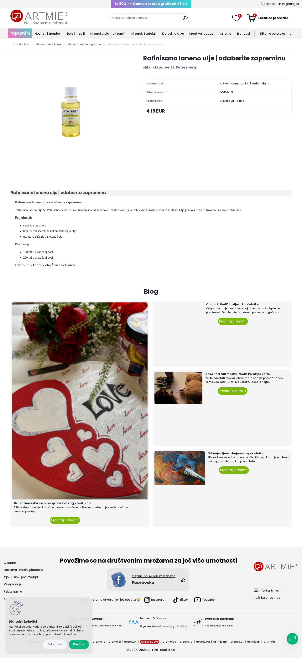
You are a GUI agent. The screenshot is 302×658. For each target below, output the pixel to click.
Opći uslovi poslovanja (21, 577)
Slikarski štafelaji (143, 34)
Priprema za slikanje (48, 44)
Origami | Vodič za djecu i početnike (232, 304)
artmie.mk (220, 642)
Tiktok (180, 600)
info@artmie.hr (270, 591)
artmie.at (237, 642)
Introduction (21, 44)
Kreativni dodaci (201, 34)
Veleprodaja (13, 584)
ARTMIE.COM (149, 642)
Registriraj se (290, 4)
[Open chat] (292, 639)
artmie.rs (99, 642)
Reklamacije (13, 592)
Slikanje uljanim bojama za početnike (235, 453)
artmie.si (115, 642)
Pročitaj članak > (65, 520)
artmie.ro (186, 642)
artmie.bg (203, 642)
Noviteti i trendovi (48, 34)
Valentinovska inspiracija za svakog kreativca (52, 503)
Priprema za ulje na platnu (84, 44)
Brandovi (243, 34)
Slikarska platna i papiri (108, 34)
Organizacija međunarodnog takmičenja (164, 626)
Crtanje (225, 34)
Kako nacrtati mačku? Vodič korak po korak (238, 374)
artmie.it (269, 642)
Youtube (204, 599)
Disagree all (55, 644)
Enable (78, 644)
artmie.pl (130, 642)
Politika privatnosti (268, 598)
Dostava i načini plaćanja (23, 570)
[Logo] (39, 17)
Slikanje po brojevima (276, 34)
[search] (185, 19)
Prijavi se (269, 4)
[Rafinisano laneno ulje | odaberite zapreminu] (70, 112)
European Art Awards (153, 618)
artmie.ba (169, 642)
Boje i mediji (76, 34)
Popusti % (19, 33)
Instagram (156, 600)
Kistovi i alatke (173, 34)
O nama (10, 563)
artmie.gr (253, 642)
